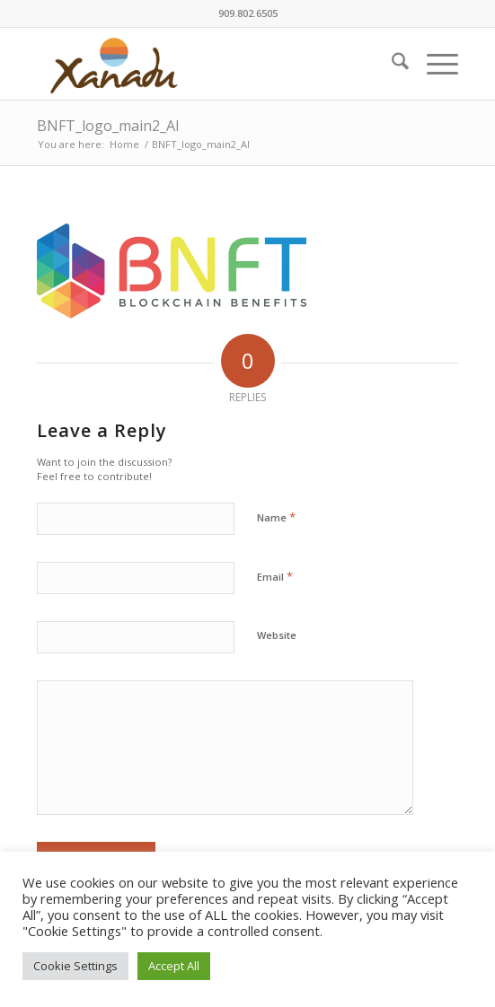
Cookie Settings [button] (75, 966)
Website (276, 635)
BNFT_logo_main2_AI (108, 126)
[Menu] (433, 64)
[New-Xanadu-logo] (205, 64)
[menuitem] (391, 64)
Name (276, 517)
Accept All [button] (173, 966)
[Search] (391, 64)
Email (275, 576)
